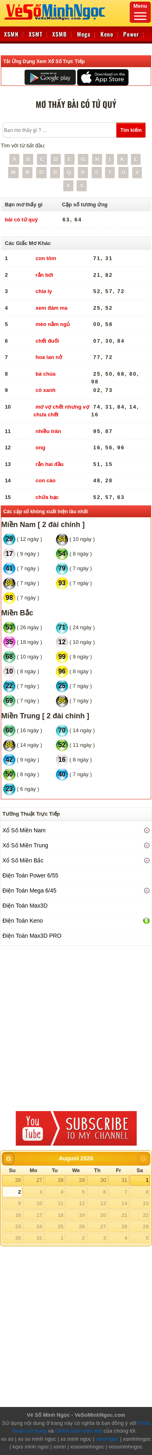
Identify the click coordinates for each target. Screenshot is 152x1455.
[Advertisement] (76, 1026)
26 (18, 1180)
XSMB (59, 34)
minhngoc (107, 1439)
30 (103, 1180)
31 (124, 1180)
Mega (83, 34)
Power (131, 34)
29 (82, 1180)
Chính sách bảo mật (78, 1431)
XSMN (11, 34)
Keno (107, 34)
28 (60, 1180)
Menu (140, 11)
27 (39, 1180)
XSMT (36, 34)
